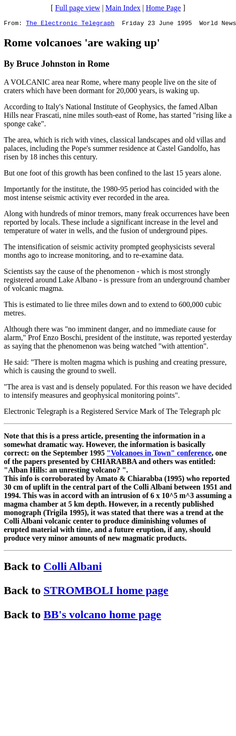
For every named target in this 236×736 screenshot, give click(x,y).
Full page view (77, 8)
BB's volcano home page (102, 616)
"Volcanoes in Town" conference (159, 454)
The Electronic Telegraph (70, 24)
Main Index (122, 8)
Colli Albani (73, 567)
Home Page (163, 8)
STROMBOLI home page (106, 592)
